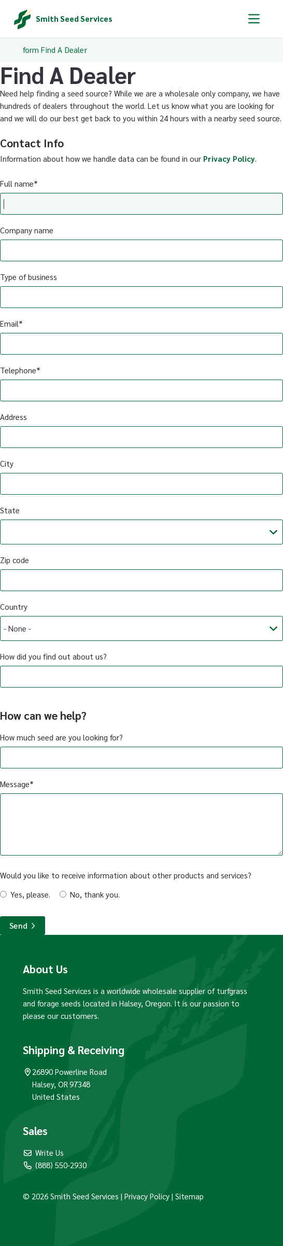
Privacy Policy (229, 158)
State (10, 510)
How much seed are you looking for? (61, 737)
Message (15, 784)
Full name (17, 183)
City (6, 463)
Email (9, 323)
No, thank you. (95, 894)
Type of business (28, 277)
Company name (26, 230)
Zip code (14, 560)
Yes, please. (30, 894)
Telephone (18, 370)
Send (22, 925)
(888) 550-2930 (55, 1165)
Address (13, 417)
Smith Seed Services (74, 18)
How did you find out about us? (53, 656)
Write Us (43, 1152)
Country (13, 606)
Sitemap (189, 1196)
